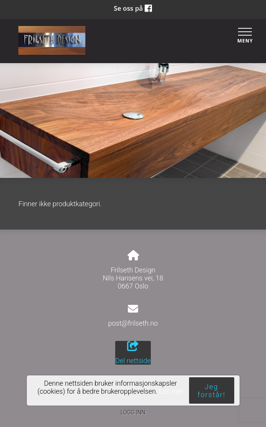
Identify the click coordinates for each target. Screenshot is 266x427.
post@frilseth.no (133, 323)
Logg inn (133, 412)
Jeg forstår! (211, 391)
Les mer (171, 391)
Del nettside (133, 353)
